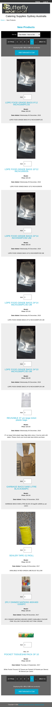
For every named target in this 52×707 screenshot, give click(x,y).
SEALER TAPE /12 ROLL (21, 555)
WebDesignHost (39, 704)
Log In (45, 2)
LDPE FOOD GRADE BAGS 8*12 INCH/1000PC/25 (21, 103)
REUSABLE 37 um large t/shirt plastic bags (21, 419)
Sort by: (14, 34)
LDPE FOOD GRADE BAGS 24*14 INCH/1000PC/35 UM (21, 303)
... (35, 42)
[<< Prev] (11, 42)
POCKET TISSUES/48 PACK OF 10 (21, 654)
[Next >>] (42, 42)
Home (37, 2)
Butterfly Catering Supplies (26, 704)
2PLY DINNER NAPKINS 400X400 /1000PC (21, 603)
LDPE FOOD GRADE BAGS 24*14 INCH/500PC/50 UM (21, 237)
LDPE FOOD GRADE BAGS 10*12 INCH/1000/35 (21, 170)
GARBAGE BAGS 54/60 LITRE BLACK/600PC (21, 487)
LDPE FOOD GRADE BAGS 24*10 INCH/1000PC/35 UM (21, 370)
